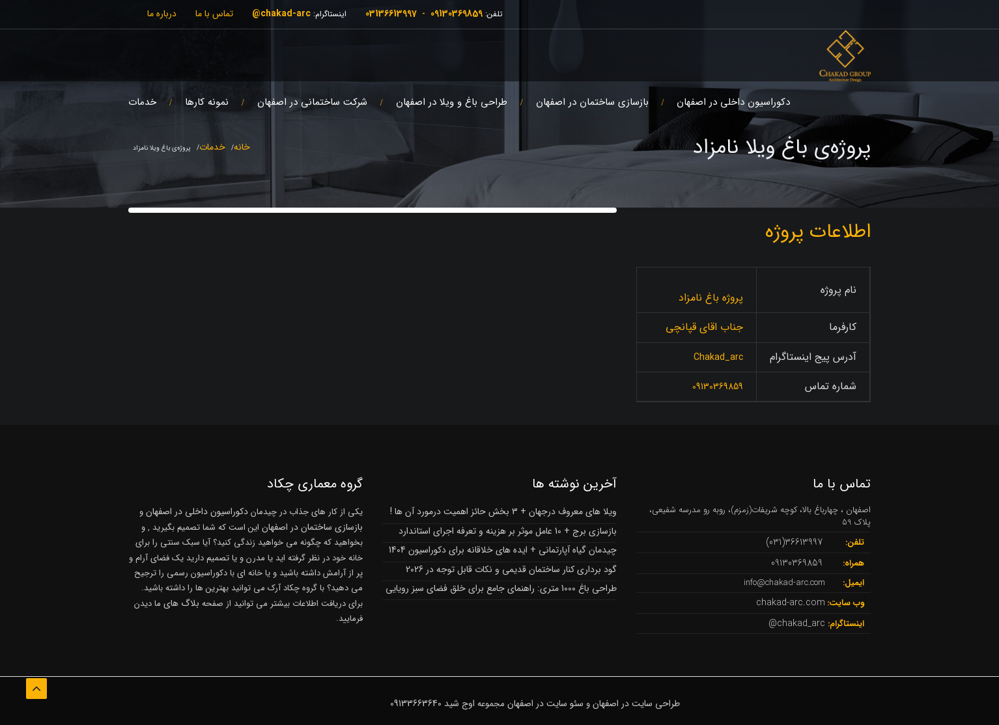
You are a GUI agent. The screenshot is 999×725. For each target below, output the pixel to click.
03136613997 (391, 14)
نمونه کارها (207, 102)
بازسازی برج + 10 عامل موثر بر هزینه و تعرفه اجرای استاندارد (508, 531)
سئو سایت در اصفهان (545, 703)
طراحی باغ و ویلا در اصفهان (451, 102)
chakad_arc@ (796, 623)
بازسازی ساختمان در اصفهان (592, 102)
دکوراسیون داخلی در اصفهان (733, 102)
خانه (242, 147)
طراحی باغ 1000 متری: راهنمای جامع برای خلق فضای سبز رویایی (501, 588)
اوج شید (459, 703)
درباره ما (161, 14)
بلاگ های (180, 603)
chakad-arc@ (281, 14)
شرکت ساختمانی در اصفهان (312, 102)
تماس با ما (214, 14)
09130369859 (456, 14)
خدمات (142, 102)
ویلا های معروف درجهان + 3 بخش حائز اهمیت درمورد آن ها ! (503, 511)
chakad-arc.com (790, 602)
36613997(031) (794, 542)
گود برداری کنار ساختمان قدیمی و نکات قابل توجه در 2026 (511, 569)
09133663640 (416, 703)
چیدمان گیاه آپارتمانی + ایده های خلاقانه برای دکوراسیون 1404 (503, 550)
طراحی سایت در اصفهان (636, 703)
